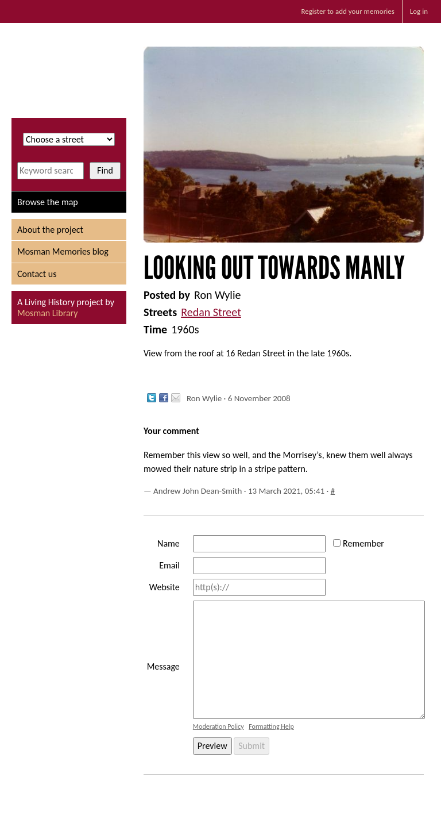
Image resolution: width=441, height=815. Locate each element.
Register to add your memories (347, 11)
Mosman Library (47, 312)
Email (169, 565)
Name (168, 543)
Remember (363, 543)
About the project (50, 229)
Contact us (36, 273)
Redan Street (211, 312)
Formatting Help (271, 726)
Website (164, 587)
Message (163, 666)
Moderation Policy (218, 726)
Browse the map (47, 202)
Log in (419, 11)
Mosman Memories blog (63, 251)
